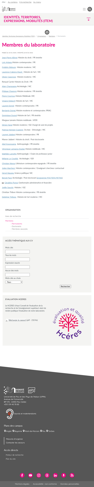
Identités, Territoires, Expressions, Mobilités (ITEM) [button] (28, 19)
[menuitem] (47, 216)
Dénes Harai (7, 125)
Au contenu (13, 2)
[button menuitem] (89, 9)
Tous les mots (10, 255)
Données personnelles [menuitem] (69, 484)
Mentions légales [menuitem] (22, 484)
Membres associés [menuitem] (20, 229)
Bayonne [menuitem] (18, 431)
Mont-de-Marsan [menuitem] (32, 431)
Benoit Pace (7, 178)
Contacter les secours (15, 442)
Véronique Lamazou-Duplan (13, 149)
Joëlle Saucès (7, 187)
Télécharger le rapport (17, 320)
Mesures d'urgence (14, 439)
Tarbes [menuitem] (51, 431)
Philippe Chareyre (9, 91)
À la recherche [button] (25, 2)
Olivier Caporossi (9, 77)
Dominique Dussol (9, 115)
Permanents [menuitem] (17, 224)
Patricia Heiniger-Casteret (13, 130)
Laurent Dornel (8, 106)
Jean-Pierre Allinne (10, 58)
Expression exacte (12, 263)
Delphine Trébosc (9, 197)
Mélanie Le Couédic (10, 159)
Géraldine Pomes (11, 183)
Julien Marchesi (8, 168)
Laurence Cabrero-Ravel (12, 72)
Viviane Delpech (8, 101)
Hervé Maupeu (8, 173)
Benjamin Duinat (9, 111)
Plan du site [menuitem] (11, 459)
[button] (81, 19)
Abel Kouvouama (9, 144)
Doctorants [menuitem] (16, 226)
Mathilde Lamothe (9, 154)
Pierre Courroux (8, 96)
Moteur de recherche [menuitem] (14, 455)
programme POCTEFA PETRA (49, 178)
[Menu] (84, 9)
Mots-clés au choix (13, 278)
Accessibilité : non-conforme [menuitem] (45, 484)
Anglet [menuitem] (9, 431)
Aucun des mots (11, 270)
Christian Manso (8, 163)
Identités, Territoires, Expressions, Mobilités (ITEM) (18, 36)
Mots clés (9, 247)
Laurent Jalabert (8, 135)
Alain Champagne (9, 86)
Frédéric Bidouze (9, 67)
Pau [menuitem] (43, 431)
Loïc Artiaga (7, 62)
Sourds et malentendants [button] (21, 414)
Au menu (37, 2)
